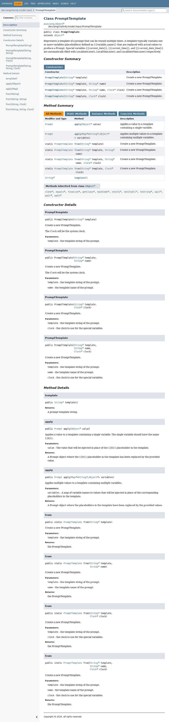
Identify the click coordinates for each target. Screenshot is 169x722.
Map (84, 134)
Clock (110, 90)
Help (73, 3)
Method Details (11, 73)
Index (55, 3)
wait (157, 191)
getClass (88, 191)
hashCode (102, 191)
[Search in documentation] (144, 10)
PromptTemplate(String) (19, 45)
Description (10, 25)
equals (60, 191)
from (77, 144)
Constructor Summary (15, 30)
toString (145, 191)
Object (58, 35)
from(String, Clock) (16, 104)
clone (48, 191)
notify (116, 191)
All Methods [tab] (54, 113)
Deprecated (44, 3)
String (69, 77)
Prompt (49, 124)
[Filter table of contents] (25, 18)
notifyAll (130, 191)
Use (26, 3)
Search (65, 3)
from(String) (12, 94)
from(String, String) (16, 99)
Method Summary (12, 35)
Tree (32, 3)
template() (11, 78)
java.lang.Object (53, 24)
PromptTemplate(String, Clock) (18, 59)
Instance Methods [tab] (103, 113)
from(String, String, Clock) (20, 109)
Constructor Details (13, 40)
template (79, 178)
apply (77, 124)
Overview (7, 3)
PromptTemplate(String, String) (18, 51)
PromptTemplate (46, 10)
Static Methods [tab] (77, 113)
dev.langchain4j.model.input (16, 10)
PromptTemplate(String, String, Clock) (18, 67)
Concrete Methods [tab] (132, 113)
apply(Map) (12, 89)
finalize (73, 191)
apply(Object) (13, 83)
